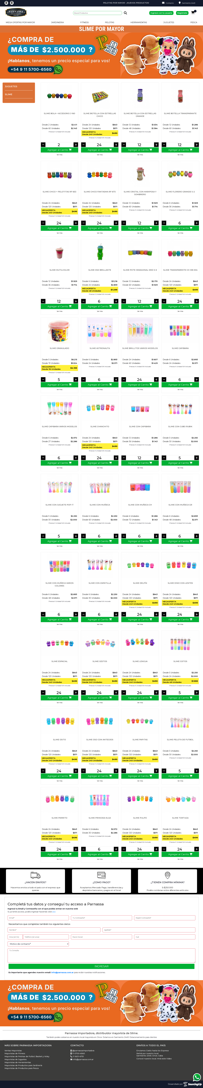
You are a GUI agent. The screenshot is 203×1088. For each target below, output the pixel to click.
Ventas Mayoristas (13, 1051)
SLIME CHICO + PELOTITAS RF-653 (59, 192)
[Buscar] (97, 13)
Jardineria (57, 22)
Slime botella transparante (180, 113)
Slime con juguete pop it (60, 505)
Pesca (193, 22)
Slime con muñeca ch (140, 505)
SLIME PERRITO (59, 818)
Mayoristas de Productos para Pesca (22, 1068)
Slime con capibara (140, 426)
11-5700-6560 (77, 1053)
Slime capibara (180, 348)
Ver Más (59, 155)
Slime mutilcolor (60, 270)
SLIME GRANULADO (59, 348)
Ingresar (101, 966)
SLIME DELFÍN (140, 583)
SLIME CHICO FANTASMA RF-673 (100, 192)
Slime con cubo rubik (180, 426)
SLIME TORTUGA (180, 818)
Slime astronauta (100, 348)
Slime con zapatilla (100, 583)
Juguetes (168, 22)
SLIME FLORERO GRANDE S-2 (180, 192)
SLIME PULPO (140, 818)
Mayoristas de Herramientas (18, 1062)
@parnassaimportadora (82, 1051)
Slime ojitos (180, 661)
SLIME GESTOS (100, 661)
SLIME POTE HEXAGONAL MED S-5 (140, 270)
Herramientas (138, 22)
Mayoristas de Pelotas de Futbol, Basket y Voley (27, 1056)
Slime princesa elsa (100, 818)
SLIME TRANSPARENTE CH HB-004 (180, 270)
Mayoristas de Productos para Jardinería (23, 1065)
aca (53, 912)
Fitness (84, 22)
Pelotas (109, 22)
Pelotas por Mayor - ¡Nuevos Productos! (149, 3)
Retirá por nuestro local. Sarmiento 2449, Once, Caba (149, 1054)
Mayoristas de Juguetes (16, 1059)
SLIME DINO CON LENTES (180, 583)
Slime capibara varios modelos (59, 426)
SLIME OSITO (59, 739)
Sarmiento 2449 (187, 3)
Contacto (168, 3)
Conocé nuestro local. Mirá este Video (154, 1059)
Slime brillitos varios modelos (140, 348)
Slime (8, 94)
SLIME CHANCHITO (99, 426)
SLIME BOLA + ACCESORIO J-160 (59, 113)
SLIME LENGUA (140, 661)
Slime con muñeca (100, 505)
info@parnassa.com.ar (62, 972)
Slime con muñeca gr (180, 505)
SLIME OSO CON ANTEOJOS (99, 739)
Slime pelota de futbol (180, 739)
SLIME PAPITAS (140, 739)
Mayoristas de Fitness (15, 1053)
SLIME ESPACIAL (60, 661)
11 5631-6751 (77, 1056)
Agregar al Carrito (59, 149)
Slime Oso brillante (99, 270)
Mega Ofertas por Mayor (20, 22)
